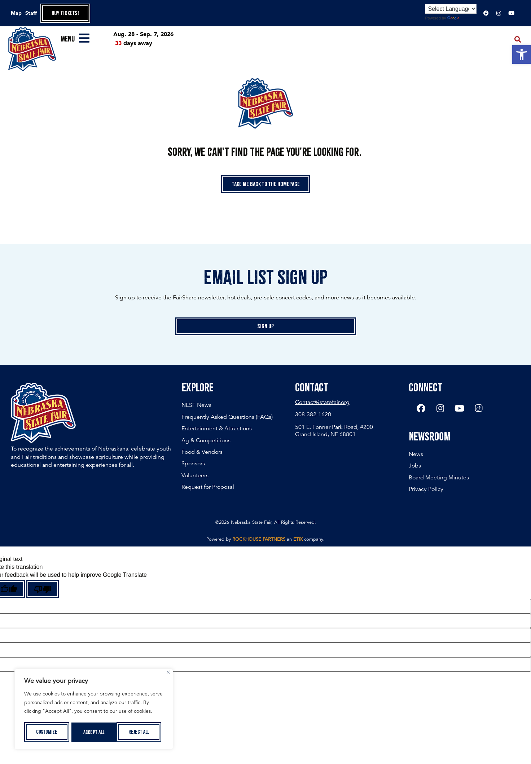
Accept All (141, 732)
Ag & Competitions (206, 440)
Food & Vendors (202, 452)
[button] (521, 54)
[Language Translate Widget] (451, 9)
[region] (93, 710)
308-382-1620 (313, 414)
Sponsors (193, 463)
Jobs (415, 467)
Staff (31, 13)
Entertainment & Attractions (216, 428)
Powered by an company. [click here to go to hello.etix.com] (265, 541)
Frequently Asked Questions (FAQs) (227, 417)
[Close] (168, 673)
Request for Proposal (207, 487)
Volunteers (195, 475)
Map (16, 13)
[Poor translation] (43, 590)
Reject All (94, 732)
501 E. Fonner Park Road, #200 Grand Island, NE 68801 (334, 430)
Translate (462, 18)
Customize (46, 732)
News (416, 455)
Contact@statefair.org (322, 402)
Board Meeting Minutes (439, 478)
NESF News (196, 405)
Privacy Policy (426, 490)
